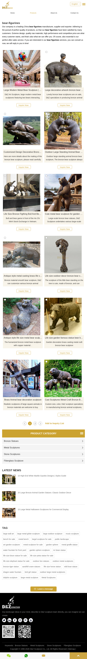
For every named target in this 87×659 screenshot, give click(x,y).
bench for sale (9, 539)
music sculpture (72, 534)
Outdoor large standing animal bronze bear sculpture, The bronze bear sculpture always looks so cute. (64, 158)
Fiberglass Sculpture (43, 461)
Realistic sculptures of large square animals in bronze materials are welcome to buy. (23, 405)
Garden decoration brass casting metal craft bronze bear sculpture (64, 343)
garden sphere (52, 545)
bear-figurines (11, 23)
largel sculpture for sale (42, 539)
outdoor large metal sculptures (52, 572)
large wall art (8, 534)
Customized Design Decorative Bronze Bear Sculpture (23, 152)
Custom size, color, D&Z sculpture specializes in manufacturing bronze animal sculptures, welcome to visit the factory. (64, 406)
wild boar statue (70, 567)
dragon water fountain (12, 572)
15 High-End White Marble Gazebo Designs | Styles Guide (42, 476)
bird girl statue (31, 572)
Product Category (43, 433)
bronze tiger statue (11, 567)
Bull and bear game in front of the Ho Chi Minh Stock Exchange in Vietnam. (23, 220)
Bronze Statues (43, 441)
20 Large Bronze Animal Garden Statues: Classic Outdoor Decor (44, 493)
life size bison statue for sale (15, 556)
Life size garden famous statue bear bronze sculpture (64, 338)
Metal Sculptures (43, 447)
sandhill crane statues (31, 567)
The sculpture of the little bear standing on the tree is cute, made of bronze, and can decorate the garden (64, 282)
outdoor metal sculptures (63, 561)
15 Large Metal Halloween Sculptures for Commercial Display (43, 509)
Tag (5, 527)
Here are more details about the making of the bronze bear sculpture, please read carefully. (23, 158)
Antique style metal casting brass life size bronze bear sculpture (23, 276)
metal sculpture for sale (33, 545)
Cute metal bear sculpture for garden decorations (64, 214)
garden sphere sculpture (40, 550)
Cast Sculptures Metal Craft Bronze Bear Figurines (64, 400)
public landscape (62, 539)
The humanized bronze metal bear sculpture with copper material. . (23, 343)
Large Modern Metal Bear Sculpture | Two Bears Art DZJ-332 (23, 90)
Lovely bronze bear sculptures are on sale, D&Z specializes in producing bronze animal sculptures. (64, 96)
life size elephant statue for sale (16, 561)
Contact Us (74, 13)
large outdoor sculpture (52, 534)
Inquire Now (24, 105)
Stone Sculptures (43, 454)
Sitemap (71, 649)
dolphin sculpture (10, 577)
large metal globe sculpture (28, 534)
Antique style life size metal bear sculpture (23, 338)
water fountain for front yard (14, 550)
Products (33, 13)
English (75, 4)
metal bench (23, 539)
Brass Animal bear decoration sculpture (22, 400)
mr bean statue (59, 550)
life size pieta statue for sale (41, 556)
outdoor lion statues (41, 561)
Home (12, 13)
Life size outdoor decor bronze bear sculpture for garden (64, 276)
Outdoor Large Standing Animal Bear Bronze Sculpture (64, 152)
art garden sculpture (11, 545)
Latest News (11, 470)
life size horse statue (52, 567)
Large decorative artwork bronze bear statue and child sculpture (64, 90)
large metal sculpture (29, 577)
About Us (54, 13)
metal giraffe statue (70, 545)
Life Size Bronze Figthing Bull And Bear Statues (23, 214)
